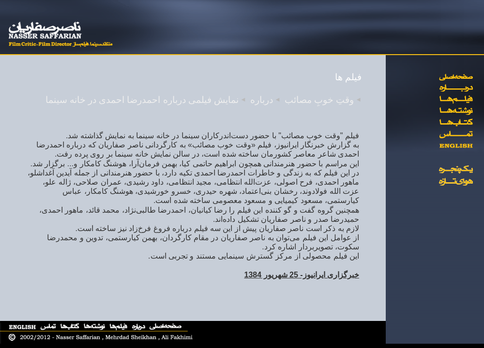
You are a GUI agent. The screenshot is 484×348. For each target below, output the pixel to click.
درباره (261, 100)
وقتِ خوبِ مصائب (319, 100)
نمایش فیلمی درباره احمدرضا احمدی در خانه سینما (142, 100)
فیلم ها (348, 77)
